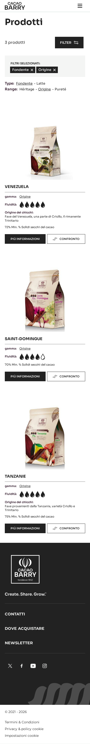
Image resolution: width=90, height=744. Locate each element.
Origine (44, 89)
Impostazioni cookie (22, 735)
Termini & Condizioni (22, 722)
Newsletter (19, 643)
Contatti (15, 614)
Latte (40, 83)
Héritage (26, 89)
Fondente (24, 83)
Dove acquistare (24, 628)
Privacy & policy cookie (24, 729)
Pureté (60, 89)
